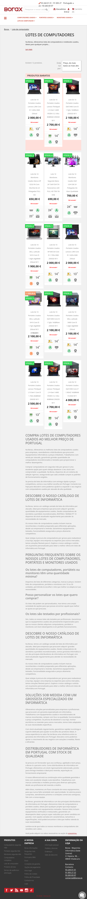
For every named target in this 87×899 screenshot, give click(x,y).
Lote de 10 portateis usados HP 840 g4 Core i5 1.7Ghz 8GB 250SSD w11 (53, 252)
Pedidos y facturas (51, 848)
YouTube (21, 890)
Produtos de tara (10, 867)
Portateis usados (46, 17)
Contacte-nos (29, 880)
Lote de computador (26, 21)
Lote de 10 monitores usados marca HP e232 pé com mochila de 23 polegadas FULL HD (34, 184)
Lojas (26, 884)
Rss (16, 890)
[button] (5, 18)
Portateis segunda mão (12, 851)
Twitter (11, 890)
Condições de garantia (32, 864)
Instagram (26, 890)
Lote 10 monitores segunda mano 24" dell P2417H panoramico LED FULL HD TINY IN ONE (53, 184)
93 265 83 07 (47, 6)
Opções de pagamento (32, 867)
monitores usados (65, 17)
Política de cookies (30, 874)
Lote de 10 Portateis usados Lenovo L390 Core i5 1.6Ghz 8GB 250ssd (34, 107)
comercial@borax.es (73, 878)
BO (13, 9)
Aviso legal (28, 870)
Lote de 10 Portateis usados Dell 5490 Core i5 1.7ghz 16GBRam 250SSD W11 (72, 107)
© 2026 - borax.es (43, 896)
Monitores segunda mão (12, 854)
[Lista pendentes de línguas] (69, 3)
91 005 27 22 (70, 872)
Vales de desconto (51, 855)
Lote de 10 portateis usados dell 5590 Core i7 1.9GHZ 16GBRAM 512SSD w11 (72, 389)
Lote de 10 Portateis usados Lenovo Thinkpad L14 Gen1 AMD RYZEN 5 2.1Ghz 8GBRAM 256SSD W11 (53, 110)
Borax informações (30, 848)
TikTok (31, 890)
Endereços (48, 851)
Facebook (6, 890)
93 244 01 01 (46, 3)
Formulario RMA (30, 857)
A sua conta (51, 840)
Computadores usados (26, 17)
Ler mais (28, 49)
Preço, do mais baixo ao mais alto (71, 66)
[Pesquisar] (36, 9)
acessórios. (72, 833)
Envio (26, 861)
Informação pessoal (51, 845)
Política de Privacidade (32, 877)
